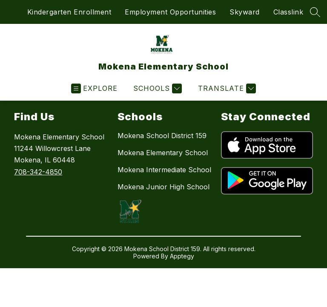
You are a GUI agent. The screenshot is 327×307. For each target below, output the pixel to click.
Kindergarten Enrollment (69, 12)
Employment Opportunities (170, 12)
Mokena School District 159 (162, 135)
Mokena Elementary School (163, 152)
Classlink (288, 12)
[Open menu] (94, 88)
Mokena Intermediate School (164, 169)
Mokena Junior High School (163, 186)
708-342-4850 (38, 172)
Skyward (244, 12)
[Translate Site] (226, 88)
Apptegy (182, 256)
